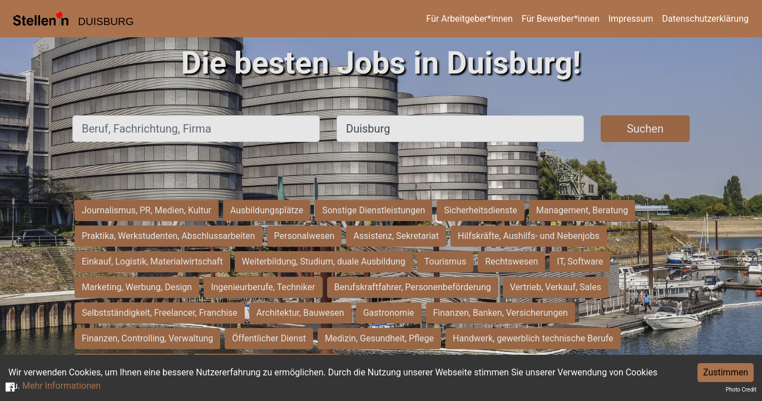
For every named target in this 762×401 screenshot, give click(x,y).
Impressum (631, 18)
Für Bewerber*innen (561, 18)
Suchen (645, 128)
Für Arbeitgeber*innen (469, 18)
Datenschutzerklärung (705, 18)
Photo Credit (741, 390)
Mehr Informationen (61, 385)
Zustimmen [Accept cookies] (725, 372)
